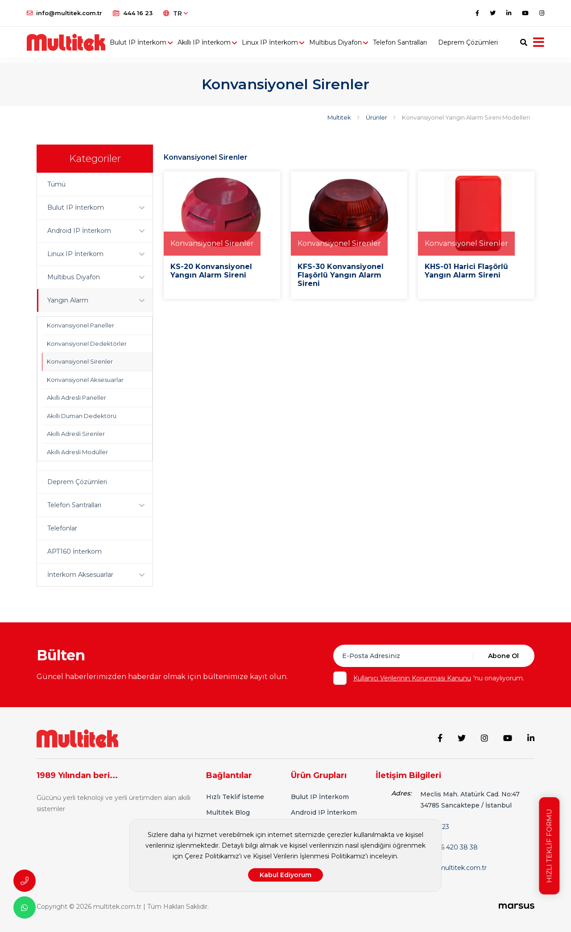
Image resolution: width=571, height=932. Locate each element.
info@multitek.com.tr (64, 13)
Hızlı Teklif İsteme (235, 795)
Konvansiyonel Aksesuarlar (85, 379)
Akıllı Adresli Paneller (76, 397)
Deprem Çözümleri (479, 45)
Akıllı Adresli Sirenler (76, 433)
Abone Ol (503, 656)
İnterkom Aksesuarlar (100, 574)
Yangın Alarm (100, 300)
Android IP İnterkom (100, 231)
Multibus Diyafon (346, 45)
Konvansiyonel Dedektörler (87, 343)
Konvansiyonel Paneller (80, 325)
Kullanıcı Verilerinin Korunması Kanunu (412, 678)
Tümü (56, 184)
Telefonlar (62, 528)
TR (175, 13)
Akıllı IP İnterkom (214, 45)
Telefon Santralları (411, 45)
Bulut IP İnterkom (148, 45)
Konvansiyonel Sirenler (80, 361)
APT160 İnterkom (74, 551)
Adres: (401, 791)
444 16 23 (133, 13)
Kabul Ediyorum (285, 875)
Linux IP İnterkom (280, 45)
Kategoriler (95, 159)
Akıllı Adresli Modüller (77, 452)
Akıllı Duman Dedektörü (81, 415)
